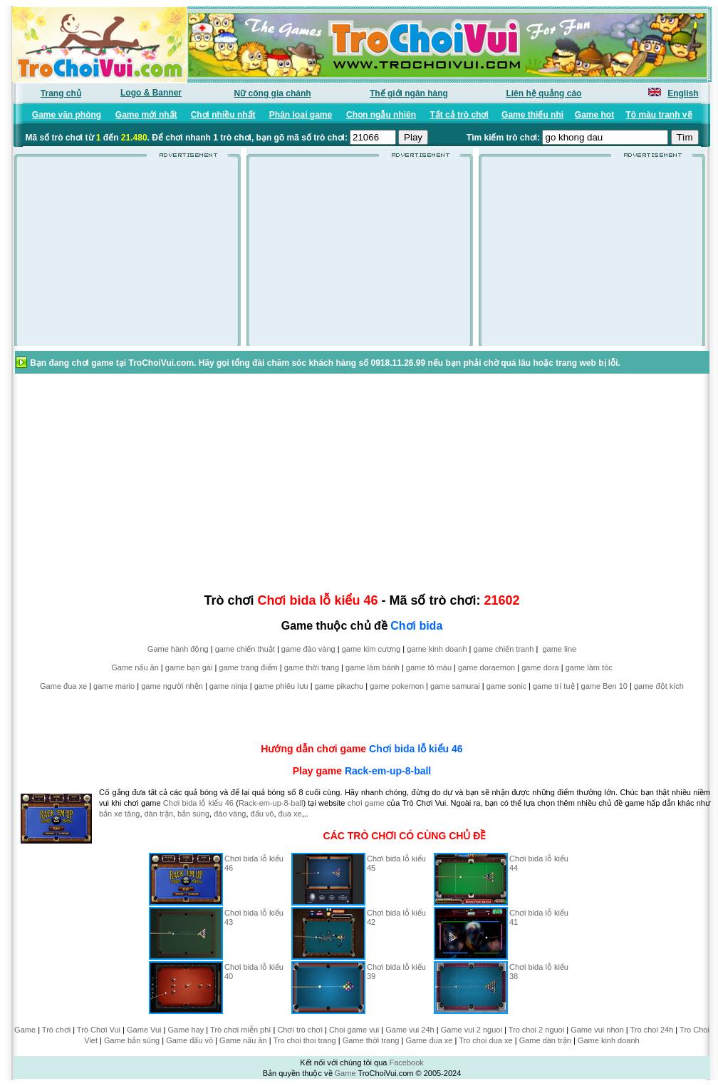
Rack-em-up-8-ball (388, 771)
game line (559, 649)
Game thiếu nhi (532, 115)
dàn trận (159, 813)
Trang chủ (61, 93)
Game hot (594, 115)
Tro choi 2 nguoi (536, 1029)
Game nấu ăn (135, 667)
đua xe (290, 813)
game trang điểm (248, 667)
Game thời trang (371, 1040)
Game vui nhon (597, 1029)
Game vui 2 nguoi (471, 1029)
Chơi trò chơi (300, 1029)
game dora (540, 667)
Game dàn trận (545, 1040)
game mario (114, 686)
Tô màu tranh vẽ (659, 115)
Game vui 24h (409, 1029)
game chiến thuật (245, 649)
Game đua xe (63, 686)
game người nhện (172, 686)
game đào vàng (308, 649)
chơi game (366, 803)
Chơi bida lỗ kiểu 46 (416, 748)
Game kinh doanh (609, 1040)
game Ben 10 (604, 686)
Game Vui (144, 1029)
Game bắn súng (132, 1040)
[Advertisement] (127, 256)
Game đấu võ (189, 1040)
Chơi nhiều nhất (223, 115)
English (682, 93)
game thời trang (311, 667)
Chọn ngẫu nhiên (381, 115)
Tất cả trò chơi (459, 115)
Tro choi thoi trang (304, 1040)
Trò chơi (56, 1029)
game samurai (455, 686)
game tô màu (429, 667)
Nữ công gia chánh (272, 93)
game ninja (228, 686)
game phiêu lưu (281, 686)
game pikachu (339, 686)
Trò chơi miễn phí (240, 1029)
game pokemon (397, 686)
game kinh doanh (437, 649)
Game (25, 1029)
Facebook (406, 1062)
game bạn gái (189, 667)
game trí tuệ (554, 686)
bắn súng (193, 813)
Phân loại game (300, 115)
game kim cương (371, 649)
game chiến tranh (504, 649)
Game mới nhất (146, 115)
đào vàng (230, 813)
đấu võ (262, 813)
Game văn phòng (66, 115)
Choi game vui (354, 1029)
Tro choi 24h (652, 1029)
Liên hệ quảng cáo (543, 93)
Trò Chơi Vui (98, 1029)
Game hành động (178, 649)
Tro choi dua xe (485, 1040)
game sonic (506, 686)
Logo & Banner (151, 93)
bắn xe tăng (119, 813)
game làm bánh (372, 667)
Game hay (186, 1029)
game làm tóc (589, 667)
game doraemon (486, 667)
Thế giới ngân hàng (409, 93)
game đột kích (659, 686)
